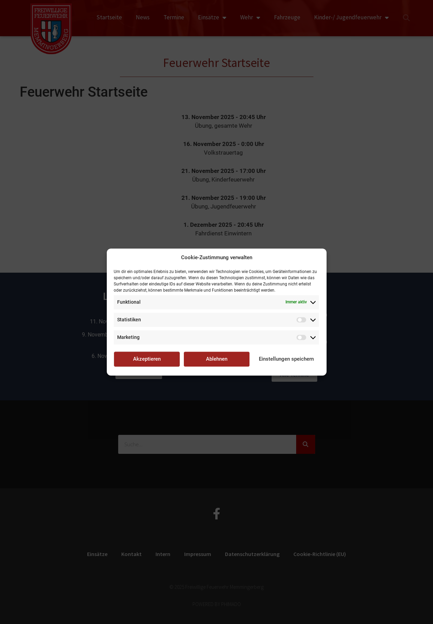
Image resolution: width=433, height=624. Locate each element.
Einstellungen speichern (286, 359)
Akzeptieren (147, 359)
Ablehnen (216, 359)
